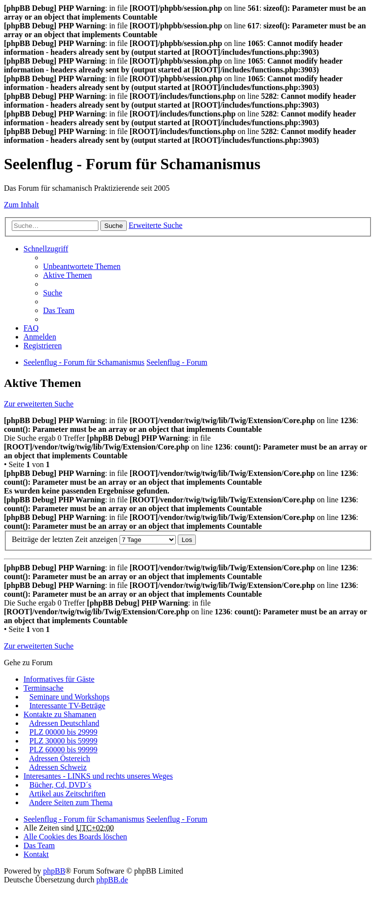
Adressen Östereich (59, 758)
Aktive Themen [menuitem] (67, 275)
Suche (113, 225)
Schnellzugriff (46, 249)
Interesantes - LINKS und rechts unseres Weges (98, 776)
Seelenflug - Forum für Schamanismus (84, 819)
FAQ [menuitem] (31, 328)
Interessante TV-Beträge (67, 705)
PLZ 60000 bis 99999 (63, 749)
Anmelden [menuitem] (40, 337)
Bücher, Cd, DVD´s (60, 785)
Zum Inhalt (21, 205)
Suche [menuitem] (52, 293)
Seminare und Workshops (69, 697)
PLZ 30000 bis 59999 (63, 741)
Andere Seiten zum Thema (71, 802)
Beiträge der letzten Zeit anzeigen (94, 539)
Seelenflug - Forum (176, 819)
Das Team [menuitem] (58, 310)
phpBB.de (112, 880)
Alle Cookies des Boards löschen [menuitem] (75, 836)
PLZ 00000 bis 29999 (63, 732)
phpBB (54, 871)
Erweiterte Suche (156, 225)
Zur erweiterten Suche (38, 404)
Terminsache (44, 688)
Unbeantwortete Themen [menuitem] (81, 266)
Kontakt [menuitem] (36, 854)
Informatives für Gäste (59, 679)
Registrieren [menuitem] (43, 345)
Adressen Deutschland (64, 723)
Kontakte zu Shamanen (60, 714)
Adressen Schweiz (58, 767)
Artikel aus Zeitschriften (67, 793)
